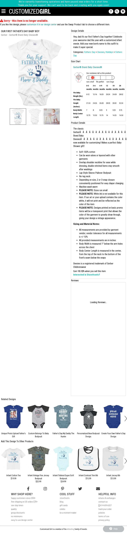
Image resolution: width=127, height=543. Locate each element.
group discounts (18, 513)
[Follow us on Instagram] (45, 489)
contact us (103, 502)
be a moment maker (68, 513)
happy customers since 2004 (23, 498)
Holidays (109, 52)
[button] (18, 117)
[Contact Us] (112, 11)
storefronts (64, 498)
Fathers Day (89, 52)
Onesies (100, 52)
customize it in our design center (42, 24)
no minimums (16, 516)
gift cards (64, 505)
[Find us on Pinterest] (62, 489)
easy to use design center (22, 520)
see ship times (17, 505)
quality (14, 509)
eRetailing (70, 529)
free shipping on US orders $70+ (24, 502)
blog (61, 502)
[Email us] (98, 489)
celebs (62, 509)
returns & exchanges (106, 498)
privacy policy (104, 520)
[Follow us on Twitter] (80, 489)
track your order (105, 509)
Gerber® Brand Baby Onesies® (87, 67)
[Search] (118, 11)
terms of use (103, 516)
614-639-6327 (105, 505)
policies (101, 513)
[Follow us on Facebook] (28, 489)
